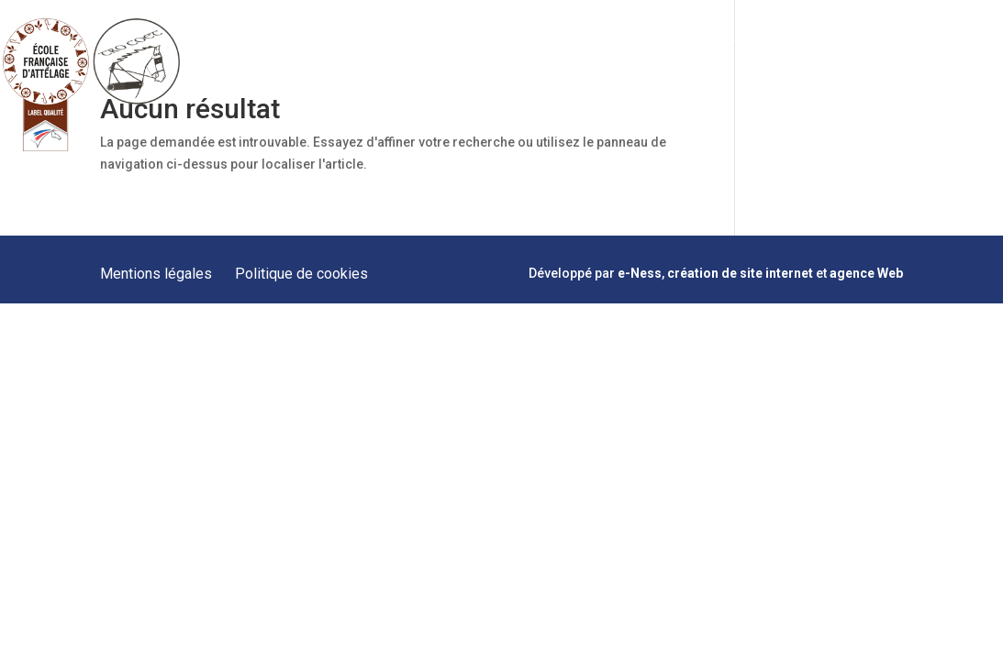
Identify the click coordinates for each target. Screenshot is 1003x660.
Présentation (394, 43)
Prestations (485, 43)
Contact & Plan (898, 43)
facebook (966, 44)
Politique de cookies (301, 273)
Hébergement (721, 43)
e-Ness (640, 273)
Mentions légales (156, 273)
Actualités (808, 43)
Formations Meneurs (600, 43)
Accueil (317, 43)
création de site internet (740, 273)
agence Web (866, 273)
